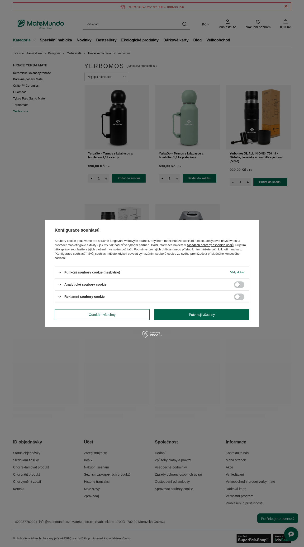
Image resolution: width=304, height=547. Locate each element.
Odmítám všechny (102, 315)
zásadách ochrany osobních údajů (210, 245)
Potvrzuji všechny (202, 315)
